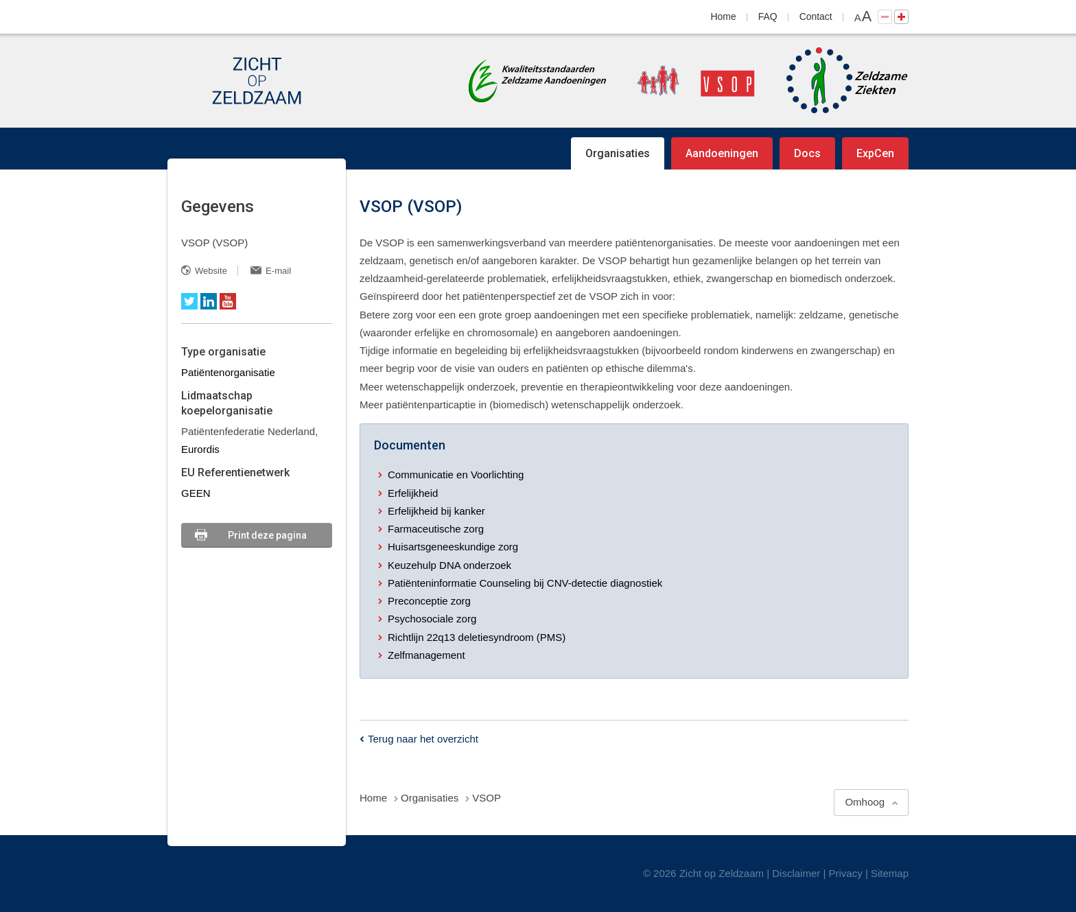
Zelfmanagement (426, 655)
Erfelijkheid (413, 493)
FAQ (767, 16)
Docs (807, 153)
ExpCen (875, 153)
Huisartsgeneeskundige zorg (453, 546)
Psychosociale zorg (432, 618)
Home (723, 16)
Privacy (846, 873)
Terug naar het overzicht (423, 739)
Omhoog (865, 802)
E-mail (278, 271)
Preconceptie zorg (429, 601)
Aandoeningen (722, 153)
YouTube (228, 301)
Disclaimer (796, 873)
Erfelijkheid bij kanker (436, 511)
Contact (815, 16)
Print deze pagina (267, 535)
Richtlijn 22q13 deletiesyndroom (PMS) (476, 637)
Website (211, 271)
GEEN (196, 493)
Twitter (189, 301)
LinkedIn (208, 301)
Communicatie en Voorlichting (456, 474)
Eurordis (200, 449)
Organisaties (617, 153)
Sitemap (890, 873)
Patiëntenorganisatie (228, 372)
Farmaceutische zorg (436, 529)
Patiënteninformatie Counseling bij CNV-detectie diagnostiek (525, 583)
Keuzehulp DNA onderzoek (449, 565)
